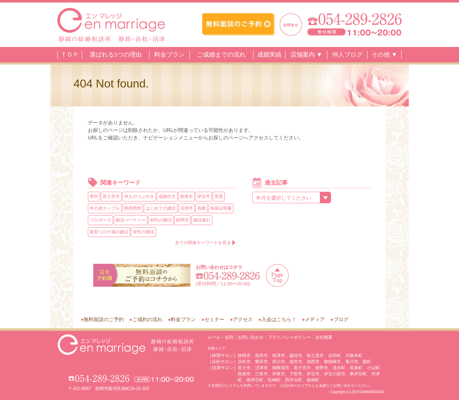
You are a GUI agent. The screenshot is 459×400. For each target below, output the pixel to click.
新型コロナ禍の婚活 (109, 231)
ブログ (341, 319)
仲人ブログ (347, 54)
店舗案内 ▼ (306, 54)
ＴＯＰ (70, 54)
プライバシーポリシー (289, 337)
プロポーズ (100, 220)
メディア (315, 319)
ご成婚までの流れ (221, 54)
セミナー (214, 319)
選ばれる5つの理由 (116, 54)
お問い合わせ (251, 337)
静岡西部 (132, 208)
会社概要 (323, 337)
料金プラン (169, 54)
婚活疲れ (201, 220)
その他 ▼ (384, 54)
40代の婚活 (161, 220)
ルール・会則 (220, 337)
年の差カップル (105, 208)
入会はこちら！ (279, 319)
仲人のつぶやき (139, 196)
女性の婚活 (143, 231)
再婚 (201, 208)
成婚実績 (269, 54)
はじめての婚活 (161, 208)
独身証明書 (221, 208)
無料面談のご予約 (104, 319)
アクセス (243, 319)
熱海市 (186, 196)
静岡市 (182, 220)
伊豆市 (203, 196)
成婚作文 (167, 196)
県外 (94, 196)
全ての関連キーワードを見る (203, 242)
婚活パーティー (130, 220)
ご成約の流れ (147, 319)
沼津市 (186, 208)
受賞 (218, 196)
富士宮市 (111, 196)
